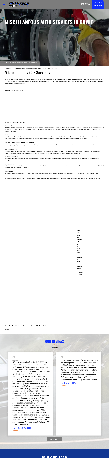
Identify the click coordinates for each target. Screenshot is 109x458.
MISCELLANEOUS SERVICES (50, 68)
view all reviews (54, 439)
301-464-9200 (98, 5)
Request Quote (80, 273)
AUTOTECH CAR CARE (11, 68)
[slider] (54, 345)
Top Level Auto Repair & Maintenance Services (29, 68)
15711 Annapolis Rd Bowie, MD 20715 (22, 62)
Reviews (7, 329)
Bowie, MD (15, 360)
